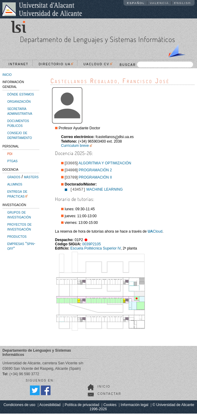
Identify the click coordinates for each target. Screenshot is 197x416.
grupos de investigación (19, 214)
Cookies (110, 407)
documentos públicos (18, 123)
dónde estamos (20, 94)
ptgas (12, 160)
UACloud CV (98, 64)
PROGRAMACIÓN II (95, 179)
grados (13, 176)
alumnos (14, 184)
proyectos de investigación (19, 226)
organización (19, 101)
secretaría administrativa (19, 111)
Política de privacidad (82, 407)
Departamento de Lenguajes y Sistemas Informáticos (97, 39)
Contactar (109, 396)
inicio (7, 74)
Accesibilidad (50, 407)
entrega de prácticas (17, 193)
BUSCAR (156, 64)
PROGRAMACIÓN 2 (95, 171)
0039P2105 (91, 246)
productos (17, 236)
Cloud (155, 234)
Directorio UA (56, 64)
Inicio (103, 389)
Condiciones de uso (19, 407)
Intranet (18, 64)
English (182, 3)
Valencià (159, 3)
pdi (9, 153)
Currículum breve (75, 146)
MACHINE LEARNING (105, 192)
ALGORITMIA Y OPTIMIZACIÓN (104, 164)
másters (31, 176)
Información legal (134, 407)
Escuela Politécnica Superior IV (95, 251)
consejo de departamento (19, 135)
